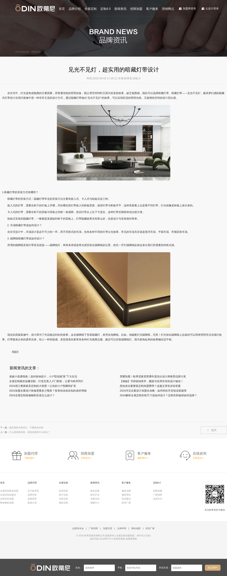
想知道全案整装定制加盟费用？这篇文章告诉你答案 (150, 385)
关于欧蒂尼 (33, 491)
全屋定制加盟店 (8, 494)
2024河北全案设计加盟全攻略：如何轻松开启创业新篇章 (153, 390)
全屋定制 (90, 8)
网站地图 (135, 528)
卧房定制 (63, 491)
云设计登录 (210, 8)
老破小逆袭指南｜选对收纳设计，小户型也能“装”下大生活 (43, 376)
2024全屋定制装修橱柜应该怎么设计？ (32, 395)
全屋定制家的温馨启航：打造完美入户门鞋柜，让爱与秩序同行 (46, 381)
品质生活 (157, 498)
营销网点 (168, 8)
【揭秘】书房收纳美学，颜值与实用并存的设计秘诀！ (151, 381)
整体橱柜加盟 (7, 502)
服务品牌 (126, 491)
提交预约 (213, 567)
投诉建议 (126, 498)
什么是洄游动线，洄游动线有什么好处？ (29, 432)
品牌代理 (32, 482)
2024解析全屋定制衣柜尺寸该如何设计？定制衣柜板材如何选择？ (158, 395)
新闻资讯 (120, 8)
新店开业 (94, 494)
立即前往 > (86, 458)
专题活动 (94, 498)
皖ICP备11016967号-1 (101, 538)
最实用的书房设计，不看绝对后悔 (26, 427)
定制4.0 (105, 8)
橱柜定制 (63, 502)
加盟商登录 (187, 8)
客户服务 (152, 8)
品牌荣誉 (32, 498)
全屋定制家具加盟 (9, 491)
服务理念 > (142, 458)
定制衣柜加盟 (7, 498)
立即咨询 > (198, 458)
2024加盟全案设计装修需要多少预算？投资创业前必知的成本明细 (48, 390)
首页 (62, 8)
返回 (213, 430)
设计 (16, 351)
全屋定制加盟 (22, 52)
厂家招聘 (157, 494)
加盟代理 (107, 528)
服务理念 (126, 494)
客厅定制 (63, 494)
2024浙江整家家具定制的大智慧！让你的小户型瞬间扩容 (42, 385)
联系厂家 (126, 502)
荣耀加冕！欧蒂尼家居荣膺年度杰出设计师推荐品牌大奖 (153, 376)
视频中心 (94, 502)
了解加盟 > (29, 458)
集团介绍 (32, 502)
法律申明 (121, 528)
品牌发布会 (78, 528)
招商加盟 (136, 8)
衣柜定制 (63, 498)
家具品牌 (94, 491)
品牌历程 (32, 494)
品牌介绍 (75, 8)
